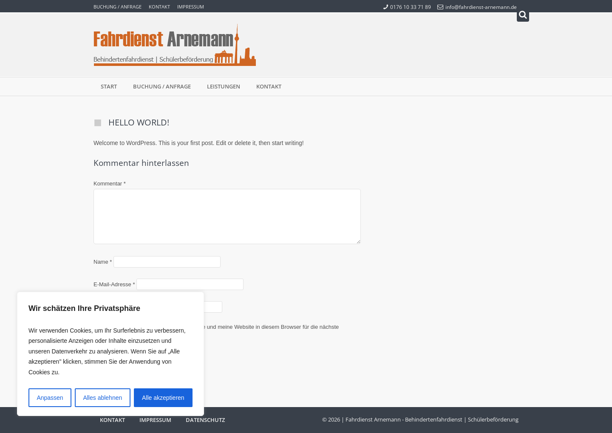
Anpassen (50, 397)
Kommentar (110, 183)
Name (103, 262)
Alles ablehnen (102, 397)
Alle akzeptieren (163, 397)
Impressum (190, 6)
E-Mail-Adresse (114, 284)
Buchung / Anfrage (118, 6)
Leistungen (223, 86)
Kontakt (159, 6)
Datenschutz (205, 420)
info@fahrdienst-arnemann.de (477, 6)
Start (109, 86)
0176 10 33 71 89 (407, 6)
